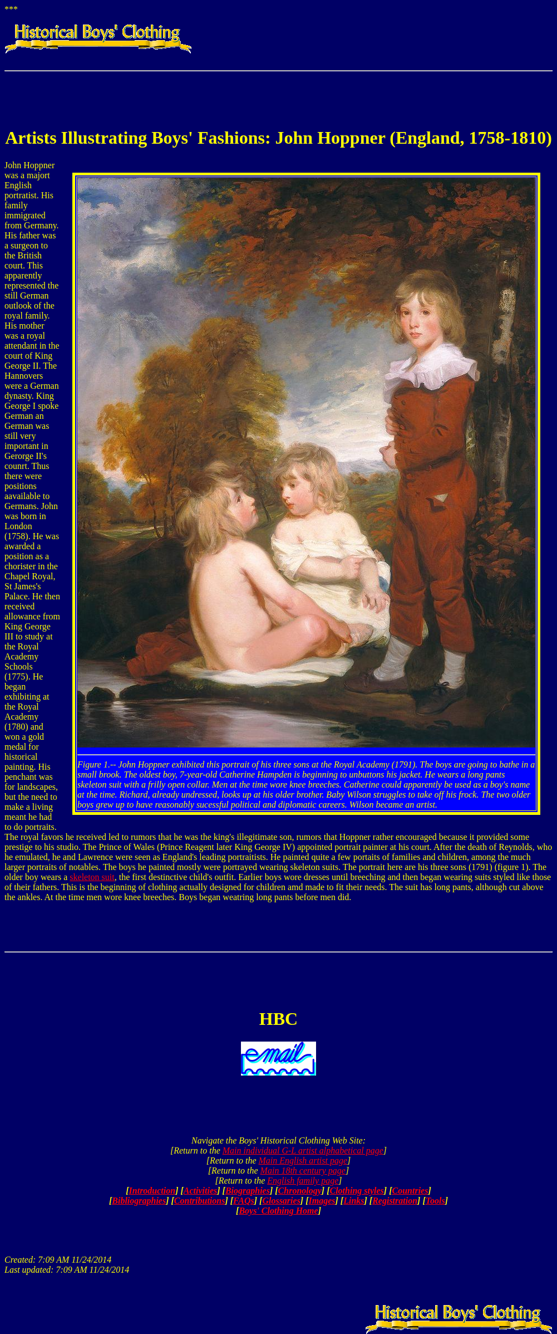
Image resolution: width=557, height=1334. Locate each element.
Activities (200, 1190)
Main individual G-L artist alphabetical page (303, 1150)
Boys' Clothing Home (278, 1210)
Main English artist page (302, 1160)
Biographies (247, 1190)
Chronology (300, 1190)
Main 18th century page (303, 1170)
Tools (435, 1200)
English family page (302, 1180)
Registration (394, 1200)
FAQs (243, 1200)
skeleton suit (92, 877)
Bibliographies (139, 1200)
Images (322, 1200)
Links (353, 1200)
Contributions (199, 1200)
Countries (410, 1190)
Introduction (152, 1190)
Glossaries (281, 1200)
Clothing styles (356, 1190)
